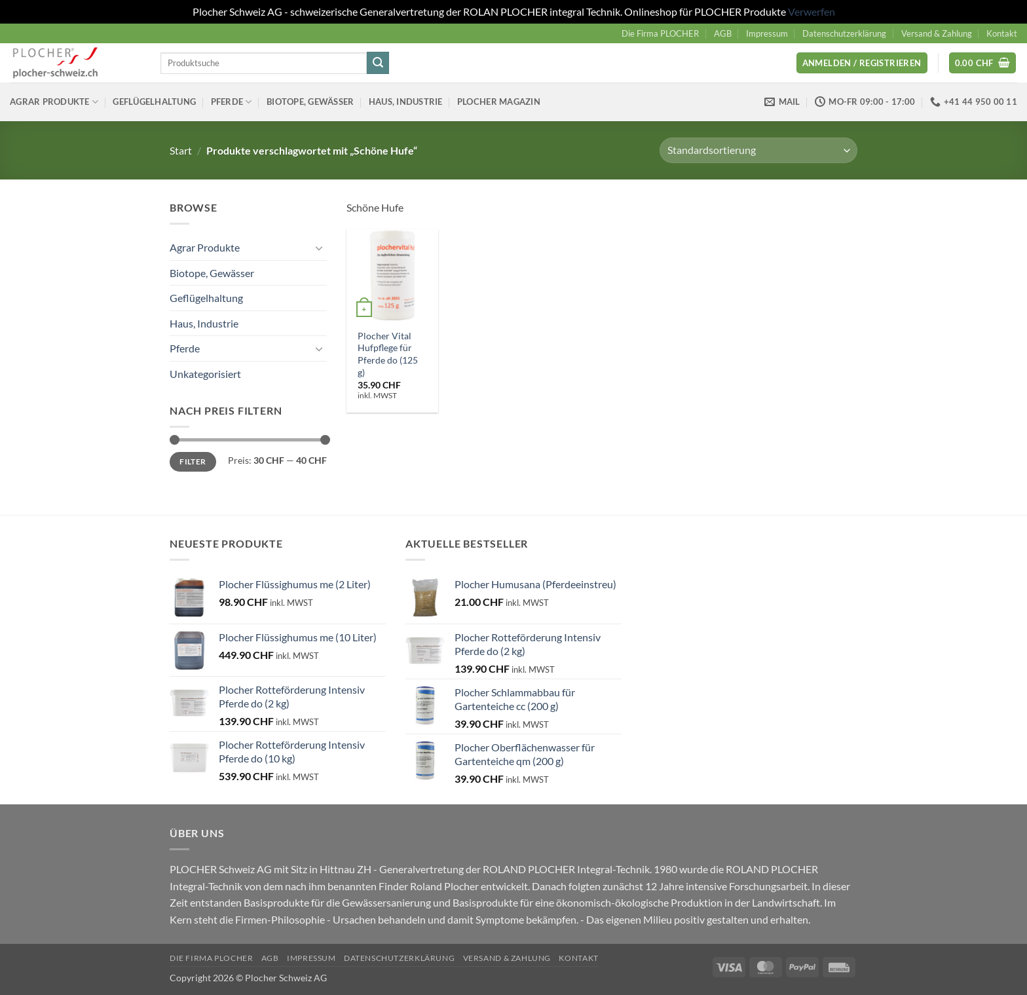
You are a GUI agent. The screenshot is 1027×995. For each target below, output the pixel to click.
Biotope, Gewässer (310, 101)
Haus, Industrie (406, 101)
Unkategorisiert (205, 373)
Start (181, 150)
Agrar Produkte (54, 102)
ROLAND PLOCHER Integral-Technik (566, 869)
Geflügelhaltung (154, 101)
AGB (723, 33)
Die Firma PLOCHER (660, 33)
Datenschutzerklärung (844, 33)
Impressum (767, 33)
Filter (192, 461)
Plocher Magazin (498, 101)
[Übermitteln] (378, 63)
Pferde (231, 102)
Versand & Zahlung (936, 33)
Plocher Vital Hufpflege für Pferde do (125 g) (388, 354)
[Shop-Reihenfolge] (758, 150)
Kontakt (1001, 33)
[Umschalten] (319, 247)
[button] (861, 63)
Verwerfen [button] (811, 11)
